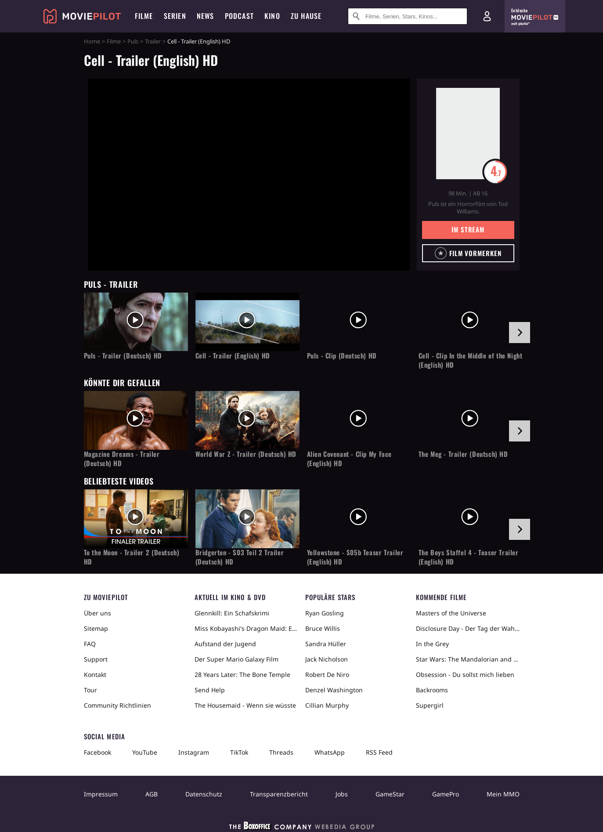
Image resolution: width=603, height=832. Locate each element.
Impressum (101, 794)
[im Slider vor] (519, 332)
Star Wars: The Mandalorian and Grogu (468, 659)
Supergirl (430, 705)
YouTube (144, 752)
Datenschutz (203, 794)
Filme (114, 41)
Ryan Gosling (324, 613)
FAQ (90, 644)
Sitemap (96, 628)
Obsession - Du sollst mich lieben (465, 674)
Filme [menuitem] (144, 16)
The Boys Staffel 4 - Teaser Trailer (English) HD (469, 557)
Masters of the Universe (451, 613)
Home (92, 41)
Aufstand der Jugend (225, 644)
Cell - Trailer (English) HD (232, 355)
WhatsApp (329, 752)
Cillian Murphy (327, 705)
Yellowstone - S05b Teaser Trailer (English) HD (355, 557)
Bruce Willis (322, 628)
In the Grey (432, 644)
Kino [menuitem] (272, 16)
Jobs (342, 794)
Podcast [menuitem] (239, 16)
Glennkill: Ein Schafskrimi (232, 613)
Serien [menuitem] (175, 16)
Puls (132, 41)
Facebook (97, 752)
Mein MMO (503, 794)
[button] (468, 253)
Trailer (153, 41)
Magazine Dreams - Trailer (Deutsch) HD (122, 458)
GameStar (390, 794)
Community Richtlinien (117, 705)
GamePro (445, 794)
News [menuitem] (205, 16)
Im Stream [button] (467, 229)
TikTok (239, 752)
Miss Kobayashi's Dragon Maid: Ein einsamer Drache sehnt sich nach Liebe (246, 628)
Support (96, 659)
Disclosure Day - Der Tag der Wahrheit (468, 628)
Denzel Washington (334, 690)
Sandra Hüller (325, 644)
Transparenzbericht (279, 794)
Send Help (210, 690)
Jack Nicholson (326, 659)
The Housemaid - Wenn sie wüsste (245, 705)
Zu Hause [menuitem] (306, 16)
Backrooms (432, 690)
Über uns (97, 613)
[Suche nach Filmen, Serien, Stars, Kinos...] (407, 16)
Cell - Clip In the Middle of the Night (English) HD (471, 360)
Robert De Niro (327, 674)
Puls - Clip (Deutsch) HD (342, 355)
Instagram (193, 752)
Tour (90, 690)
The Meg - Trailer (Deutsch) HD (463, 454)
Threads (281, 752)
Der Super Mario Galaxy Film (236, 659)
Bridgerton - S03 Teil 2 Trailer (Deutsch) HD (239, 557)
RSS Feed (379, 752)
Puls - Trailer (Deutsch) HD (123, 355)
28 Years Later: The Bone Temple (242, 674)
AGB (151, 794)
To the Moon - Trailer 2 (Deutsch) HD (132, 557)
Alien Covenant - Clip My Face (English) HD (349, 458)
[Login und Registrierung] (487, 16)
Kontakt (95, 674)
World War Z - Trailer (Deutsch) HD (245, 454)
